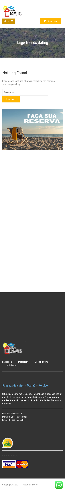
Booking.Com (41, 362)
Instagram (23, 362)
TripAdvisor (10, 365)
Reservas (52, 21)
